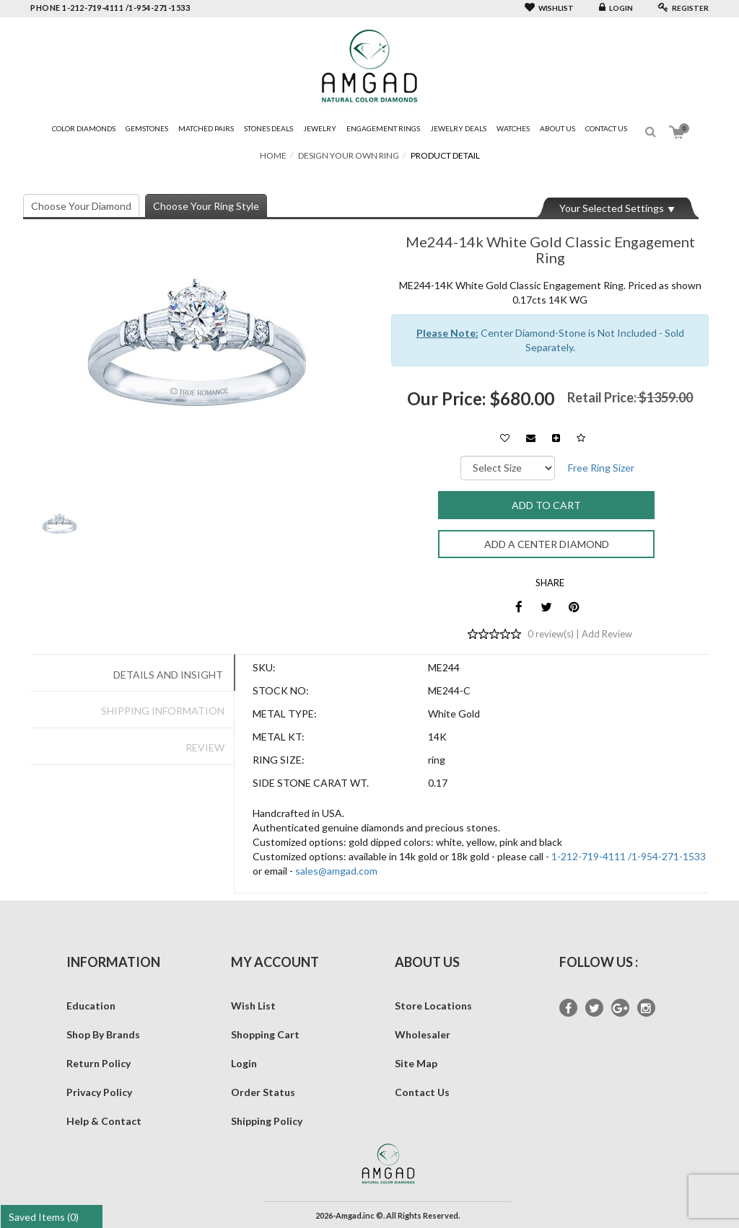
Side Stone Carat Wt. (311, 783)
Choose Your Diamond (81, 206)
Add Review (607, 634)
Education (90, 1005)
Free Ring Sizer (601, 467)
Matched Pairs (206, 128)
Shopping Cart (265, 1034)
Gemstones (147, 128)
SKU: (264, 667)
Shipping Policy (266, 1121)
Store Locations (433, 1005)
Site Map (416, 1063)
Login (616, 8)
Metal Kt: (279, 736)
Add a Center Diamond (546, 544)
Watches (513, 128)
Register (683, 8)
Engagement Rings (383, 128)
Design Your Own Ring (348, 155)
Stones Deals (268, 128)
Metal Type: (285, 713)
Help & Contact (103, 1121)
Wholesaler (422, 1034)
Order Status (263, 1092)
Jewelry (319, 128)
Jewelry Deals (458, 128)
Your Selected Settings (611, 208)
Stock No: (281, 690)
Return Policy (98, 1063)
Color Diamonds (83, 128)
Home (273, 155)
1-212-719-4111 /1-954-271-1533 (628, 856)
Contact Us (606, 128)
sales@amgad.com (336, 871)
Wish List (253, 1005)
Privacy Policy (99, 1092)
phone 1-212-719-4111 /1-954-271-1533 (110, 7)
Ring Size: (279, 760)
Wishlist (549, 8)
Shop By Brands (103, 1034)
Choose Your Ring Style (206, 206)
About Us (557, 128)
